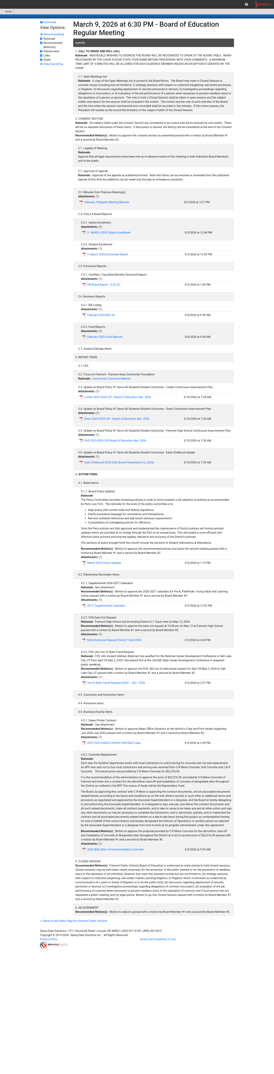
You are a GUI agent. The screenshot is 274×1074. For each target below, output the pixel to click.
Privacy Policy (48, 939)
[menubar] (137, 4)
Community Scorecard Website (111, 378)
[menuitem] (246, 4)
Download (48, 22)
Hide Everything (51, 64)
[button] (246, 4)
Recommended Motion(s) (53, 45)
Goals (47, 59)
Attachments (52, 51)
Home (7, 11)
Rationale (49, 38)
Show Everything (52, 34)
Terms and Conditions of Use (158, 939)
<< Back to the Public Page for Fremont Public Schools (73, 921)
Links (47, 55)
